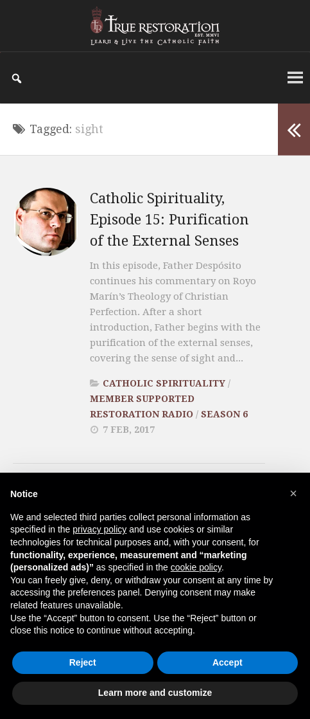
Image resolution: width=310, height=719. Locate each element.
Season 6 (224, 414)
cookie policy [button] (196, 567)
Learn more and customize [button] (155, 692)
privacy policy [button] (99, 529)
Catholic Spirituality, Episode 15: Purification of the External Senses (169, 219)
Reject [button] (82, 662)
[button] (293, 493)
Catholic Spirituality (164, 383)
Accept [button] (227, 662)
